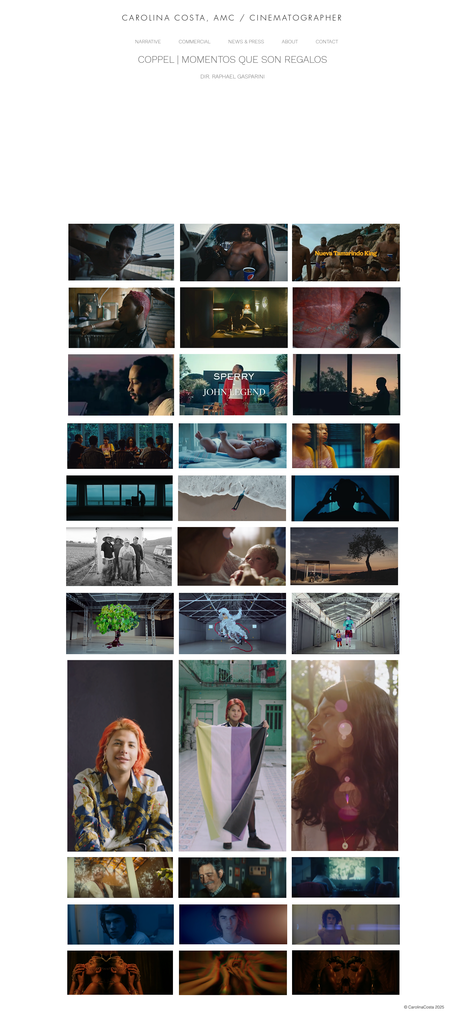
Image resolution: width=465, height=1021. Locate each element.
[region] (234, 252)
